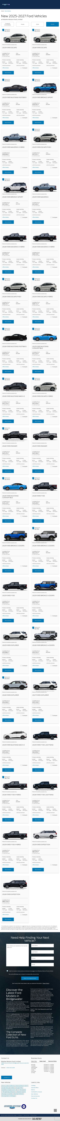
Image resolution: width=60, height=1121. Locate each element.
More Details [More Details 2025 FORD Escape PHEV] (38, 172)
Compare (24, 67)
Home (2, 11)
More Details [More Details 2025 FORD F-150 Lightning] (38, 770)
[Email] (42, 964)
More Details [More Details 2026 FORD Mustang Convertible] (8, 521)
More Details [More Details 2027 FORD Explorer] (38, 720)
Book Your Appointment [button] (30, 978)
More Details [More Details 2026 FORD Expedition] (8, 919)
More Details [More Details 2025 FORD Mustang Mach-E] (8, 770)
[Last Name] (42, 952)
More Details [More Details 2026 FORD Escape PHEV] (8, 321)
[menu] (57, 4)
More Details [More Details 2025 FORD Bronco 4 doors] (38, 620)
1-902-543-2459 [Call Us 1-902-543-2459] (10, 1067)
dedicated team (16, 1014)
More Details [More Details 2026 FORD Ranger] (8, 471)
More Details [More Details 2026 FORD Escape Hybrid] (38, 421)
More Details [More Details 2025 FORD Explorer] (8, 670)
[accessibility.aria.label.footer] (37, 1119)
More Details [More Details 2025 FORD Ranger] (38, 471)
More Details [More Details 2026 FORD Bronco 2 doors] (38, 570)
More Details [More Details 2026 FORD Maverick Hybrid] (8, 271)
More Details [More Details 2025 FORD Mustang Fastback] (8, 122)
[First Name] (42, 945)
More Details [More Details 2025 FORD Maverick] (38, 222)
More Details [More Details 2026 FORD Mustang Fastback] (8, 371)
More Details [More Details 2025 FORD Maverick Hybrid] (8, 172)
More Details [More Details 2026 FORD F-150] (38, 521)
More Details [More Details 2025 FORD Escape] (8, 72)
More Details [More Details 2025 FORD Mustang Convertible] (38, 371)
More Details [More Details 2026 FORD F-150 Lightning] (38, 819)
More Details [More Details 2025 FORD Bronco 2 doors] (8, 570)
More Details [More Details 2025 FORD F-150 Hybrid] (8, 869)
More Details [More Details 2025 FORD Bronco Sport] (38, 122)
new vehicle (12, 1008)
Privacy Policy (46, 983)
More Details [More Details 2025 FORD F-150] (8, 620)
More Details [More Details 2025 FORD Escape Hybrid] (38, 321)
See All (52, 24)
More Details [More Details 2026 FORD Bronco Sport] (8, 222)
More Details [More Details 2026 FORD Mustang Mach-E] (8, 421)
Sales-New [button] (34, 1061)
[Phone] (42, 958)
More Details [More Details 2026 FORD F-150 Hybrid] (8, 819)
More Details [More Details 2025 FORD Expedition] (38, 869)
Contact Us (7, 1077)
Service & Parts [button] (52, 1061)
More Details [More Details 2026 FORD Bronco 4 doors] (38, 670)
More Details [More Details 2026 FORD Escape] (38, 72)
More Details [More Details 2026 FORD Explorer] (8, 720)
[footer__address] (15, 1063)
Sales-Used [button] (43, 1061)
